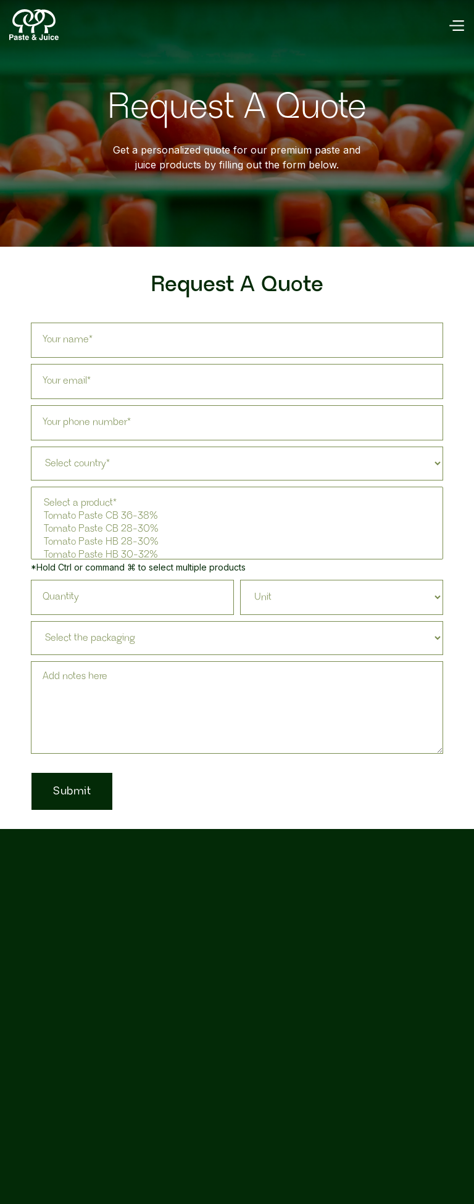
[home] (34, 24)
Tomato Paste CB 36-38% (237, 516)
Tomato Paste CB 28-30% (237, 529)
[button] (456, 24)
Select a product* (237, 503)
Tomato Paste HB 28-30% (237, 542)
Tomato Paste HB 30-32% (237, 555)
